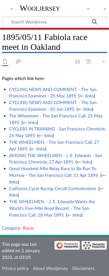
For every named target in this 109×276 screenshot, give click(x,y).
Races (28, 227)
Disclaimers (83, 268)
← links (87, 95)
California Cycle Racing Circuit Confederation (52, 188)
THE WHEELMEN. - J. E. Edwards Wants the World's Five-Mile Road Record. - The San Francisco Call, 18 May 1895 (52, 208)
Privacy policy (15, 268)
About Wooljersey (50, 268)
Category (11, 227)
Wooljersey (40, 7)
